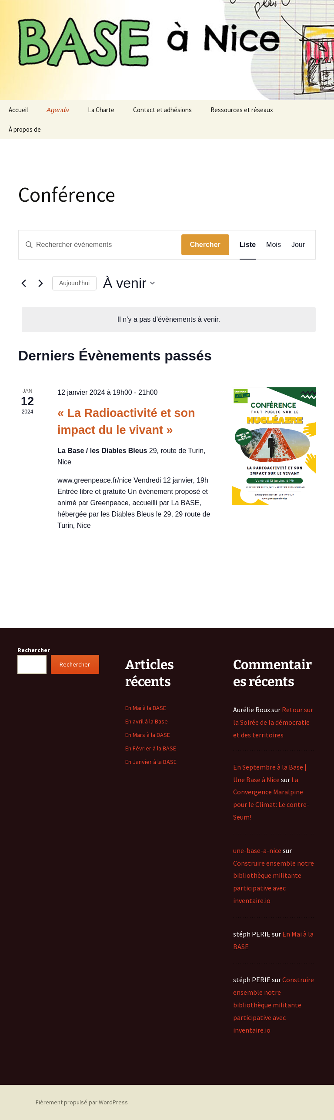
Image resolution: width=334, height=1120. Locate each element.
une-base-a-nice (257, 850)
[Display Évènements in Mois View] (273, 244)
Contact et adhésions (162, 110)
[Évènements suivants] (40, 283)
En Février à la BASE (150, 748)
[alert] (169, 319)
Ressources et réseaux (241, 110)
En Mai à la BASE (145, 708)
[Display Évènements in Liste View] (248, 244)
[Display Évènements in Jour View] (298, 244)
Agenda (58, 109)
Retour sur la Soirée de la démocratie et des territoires (273, 722)
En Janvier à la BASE (151, 762)
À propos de (25, 129)
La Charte (101, 110)
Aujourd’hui (74, 283)
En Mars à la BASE (147, 735)
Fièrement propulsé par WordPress (82, 1102)
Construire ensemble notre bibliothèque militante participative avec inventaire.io (273, 1004)
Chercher (205, 244)
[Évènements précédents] (23, 283)
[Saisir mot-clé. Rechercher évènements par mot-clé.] (100, 244)
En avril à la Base (146, 721)
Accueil (18, 110)
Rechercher (33, 650)
